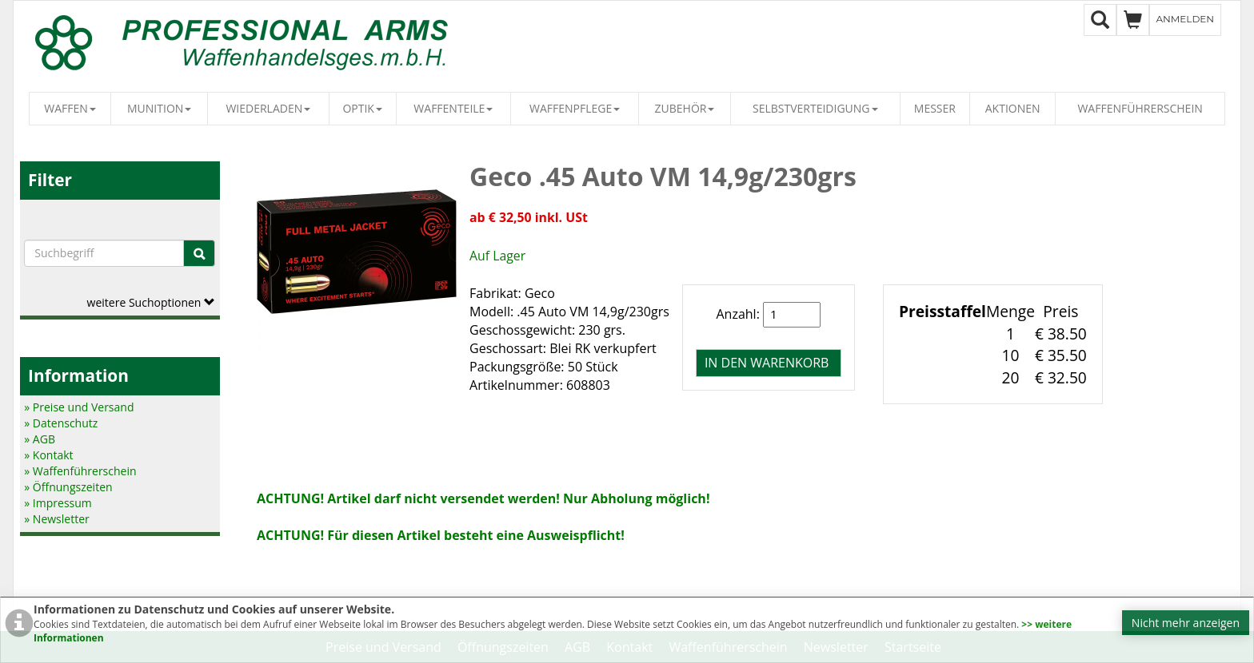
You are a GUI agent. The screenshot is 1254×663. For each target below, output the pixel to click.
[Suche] (199, 253)
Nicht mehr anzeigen (1186, 622)
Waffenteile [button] (453, 108)
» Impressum (58, 502)
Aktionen (1012, 108)
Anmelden (1185, 19)
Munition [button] (159, 108)
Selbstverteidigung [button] (815, 108)
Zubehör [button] (685, 108)
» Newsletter (56, 518)
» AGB (39, 439)
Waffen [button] (70, 108)
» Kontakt (48, 455)
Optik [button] (362, 108)
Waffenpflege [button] (574, 108)
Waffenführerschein (1139, 108)
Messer (935, 108)
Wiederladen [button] (268, 108)
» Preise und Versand (79, 407)
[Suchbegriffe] (104, 253)
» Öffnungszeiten (68, 486)
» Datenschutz (61, 423)
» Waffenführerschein (80, 470)
